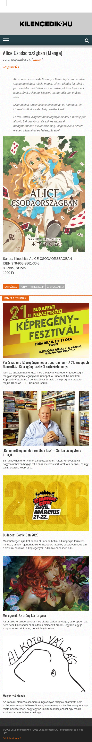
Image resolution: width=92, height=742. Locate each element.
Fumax (24, 286)
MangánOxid (37, 286)
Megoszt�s (11, 67)
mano (37, 59)
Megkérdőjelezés (14, 696)
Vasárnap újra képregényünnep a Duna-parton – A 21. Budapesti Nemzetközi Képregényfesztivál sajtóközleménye (46, 364)
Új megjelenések (55, 286)
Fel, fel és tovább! (12, 738)
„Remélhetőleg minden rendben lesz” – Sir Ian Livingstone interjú (42, 452)
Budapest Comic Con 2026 (21, 535)
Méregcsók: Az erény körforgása (24, 615)
